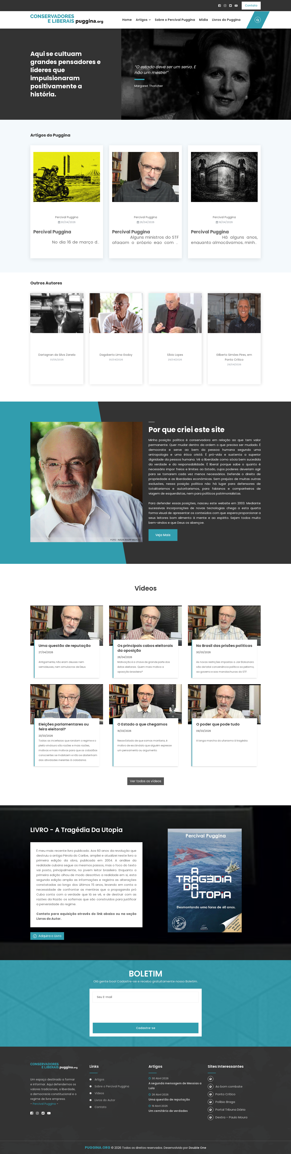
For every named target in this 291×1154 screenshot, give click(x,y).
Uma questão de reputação (169, 1099)
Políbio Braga (221, 1101)
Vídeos (99, 1093)
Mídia (203, 19)
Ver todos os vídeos (145, 780)
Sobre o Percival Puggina (175, 19)
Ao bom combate (225, 1086)
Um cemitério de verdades (168, 1110)
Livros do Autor (105, 1100)
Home (127, 19)
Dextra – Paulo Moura (227, 1117)
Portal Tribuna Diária (226, 1109)
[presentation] (123, 1012)
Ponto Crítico (221, 1094)
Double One (197, 1147)
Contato (251, 5)
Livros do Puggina (226, 19)
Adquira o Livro (47, 935)
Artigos (141, 19)
